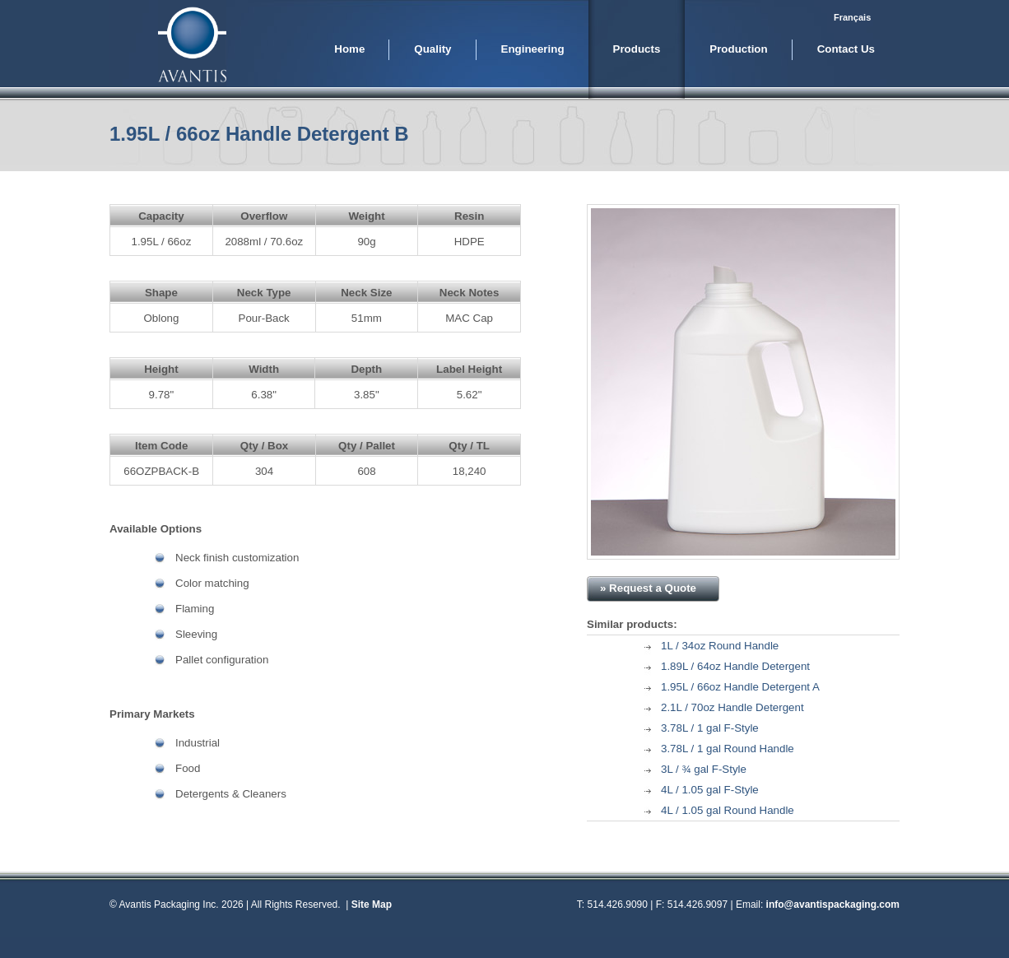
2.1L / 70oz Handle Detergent (732, 707)
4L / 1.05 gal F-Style (710, 790)
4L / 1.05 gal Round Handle (727, 810)
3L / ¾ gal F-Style (703, 769)
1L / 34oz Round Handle (720, 645)
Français (852, 17)
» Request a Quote (648, 588)
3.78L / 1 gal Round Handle (727, 748)
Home (349, 49)
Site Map (371, 904)
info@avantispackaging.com (833, 904)
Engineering (533, 49)
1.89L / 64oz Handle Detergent (735, 666)
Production (738, 49)
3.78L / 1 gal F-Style (710, 728)
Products (637, 49)
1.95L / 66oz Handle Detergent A (740, 687)
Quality (432, 49)
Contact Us (846, 49)
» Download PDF (823, 588)
